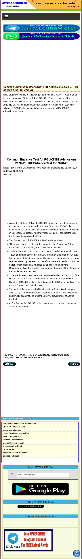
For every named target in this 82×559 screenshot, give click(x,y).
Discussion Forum (11, 456)
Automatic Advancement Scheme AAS (19, 424)
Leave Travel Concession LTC (16, 433)
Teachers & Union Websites (15, 453)
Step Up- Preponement (13, 440)
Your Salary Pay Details (13, 446)
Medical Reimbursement (13, 443)
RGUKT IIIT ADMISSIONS (29, 357)
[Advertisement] (41, 61)
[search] (43, 475)
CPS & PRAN (8, 449)
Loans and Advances (12, 430)
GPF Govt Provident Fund (14, 427)
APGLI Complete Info (12, 436)
